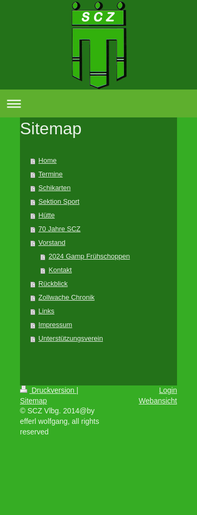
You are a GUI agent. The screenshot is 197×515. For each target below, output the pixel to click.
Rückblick (53, 284)
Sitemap (33, 401)
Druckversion (48, 390)
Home (47, 160)
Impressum (55, 325)
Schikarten (54, 188)
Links (46, 311)
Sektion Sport (58, 201)
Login (168, 390)
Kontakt (60, 270)
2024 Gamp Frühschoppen (89, 256)
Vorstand (51, 242)
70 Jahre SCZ (59, 229)
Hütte (46, 215)
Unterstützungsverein (70, 338)
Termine (50, 174)
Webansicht (158, 401)
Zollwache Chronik (66, 297)
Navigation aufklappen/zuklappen (98, 103)
